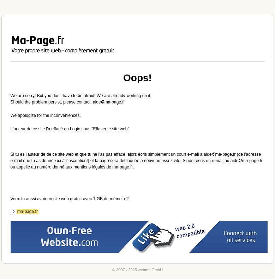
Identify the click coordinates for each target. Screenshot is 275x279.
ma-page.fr (27, 211)
